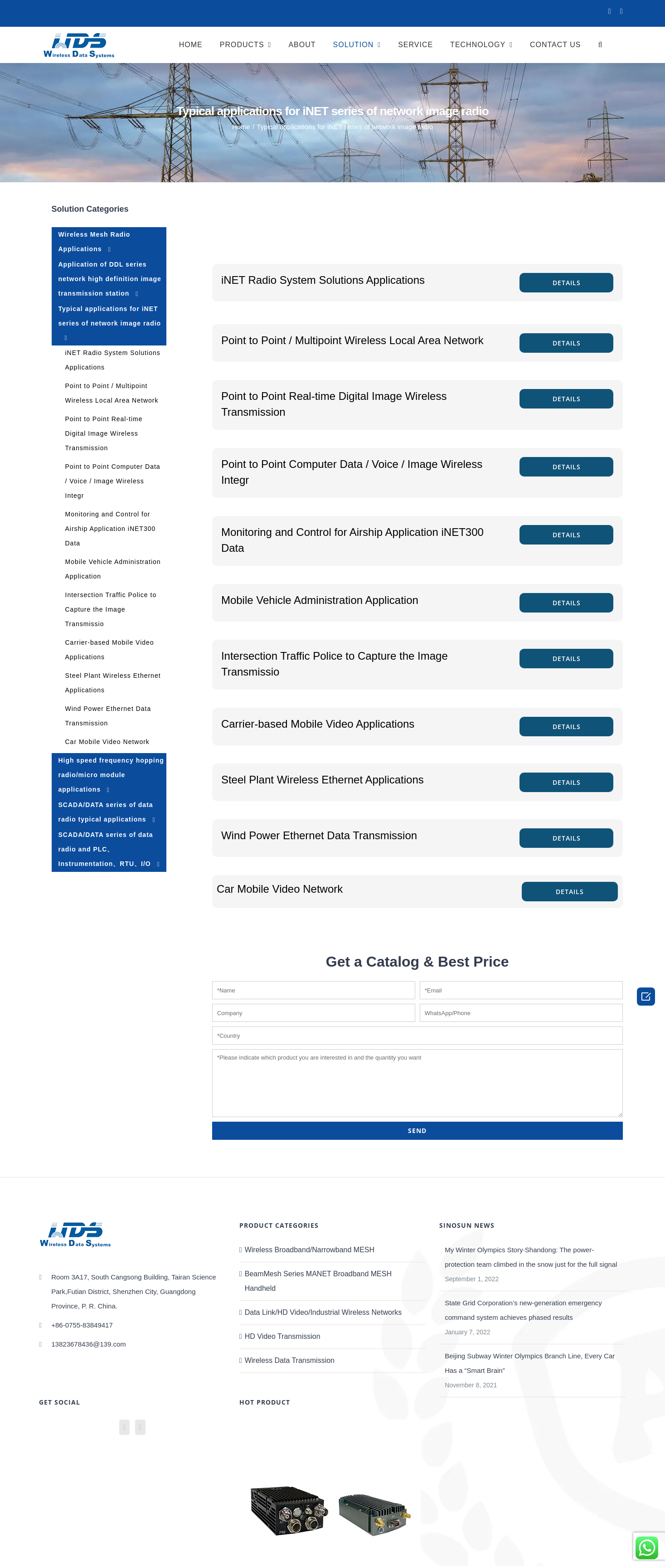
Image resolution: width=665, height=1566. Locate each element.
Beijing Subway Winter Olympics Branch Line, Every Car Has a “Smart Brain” (530, 1363)
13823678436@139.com (88, 1344)
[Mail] (140, 1427)
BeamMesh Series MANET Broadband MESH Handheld (318, 1281)
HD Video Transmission (282, 1336)
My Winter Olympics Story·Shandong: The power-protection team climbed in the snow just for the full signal (531, 1257)
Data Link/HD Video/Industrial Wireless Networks (323, 1312)
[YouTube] (124, 1427)
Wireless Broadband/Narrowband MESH (309, 1250)
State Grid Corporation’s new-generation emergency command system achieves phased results (523, 1310)
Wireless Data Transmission (290, 1360)
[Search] (602, 45)
